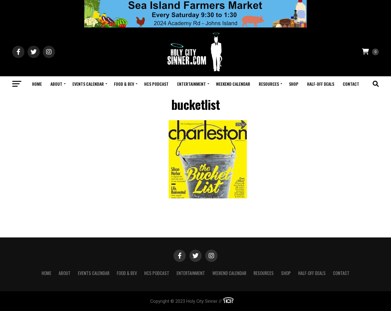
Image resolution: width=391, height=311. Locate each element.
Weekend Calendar (233, 84)
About (56, 84)
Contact (351, 84)
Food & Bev (124, 84)
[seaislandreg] (195, 26)
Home (37, 84)
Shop (293, 84)
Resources (269, 84)
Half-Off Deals (320, 84)
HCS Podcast (156, 84)
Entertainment (191, 84)
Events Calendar (88, 84)
